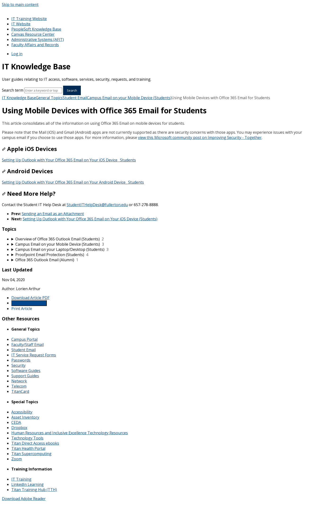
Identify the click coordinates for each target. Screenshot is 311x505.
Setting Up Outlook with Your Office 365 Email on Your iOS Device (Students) (90, 218)
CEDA (16, 422)
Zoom (16, 458)
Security (18, 365)
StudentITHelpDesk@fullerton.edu (97, 204)
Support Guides (25, 375)
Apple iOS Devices (29, 149)
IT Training (21, 479)
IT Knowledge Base (19, 97)
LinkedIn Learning (27, 484)
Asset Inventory (25, 417)
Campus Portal (24, 339)
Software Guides (25, 370)
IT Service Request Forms (33, 355)
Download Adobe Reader (24, 498)
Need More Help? (29, 193)
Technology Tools (27, 438)
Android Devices (27, 171)
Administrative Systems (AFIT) (37, 39)
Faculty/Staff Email (27, 344)
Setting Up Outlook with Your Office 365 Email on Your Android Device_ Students (73, 182)
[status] (155, 123)
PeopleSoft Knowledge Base (36, 29)
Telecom (18, 386)
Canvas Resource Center (33, 34)
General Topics (49, 97)
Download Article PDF (30, 297)
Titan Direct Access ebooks (35, 443)
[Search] (43, 90)
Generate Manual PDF (29, 303)
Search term (12, 90)
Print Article (21, 308)
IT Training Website (29, 18)
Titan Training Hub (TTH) (34, 489)
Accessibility (21, 412)
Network (19, 381)
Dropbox (19, 427)
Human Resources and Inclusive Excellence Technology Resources (69, 432)
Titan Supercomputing (31, 453)
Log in (16, 53)
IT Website (20, 24)
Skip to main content (20, 4)
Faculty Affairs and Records (35, 44)
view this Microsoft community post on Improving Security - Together (200, 137)
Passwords (20, 360)
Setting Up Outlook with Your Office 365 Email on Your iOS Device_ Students (69, 160)
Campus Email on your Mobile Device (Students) (129, 97)
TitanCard (20, 391)
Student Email (75, 97)
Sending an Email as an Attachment (53, 213)
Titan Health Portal (28, 448)
